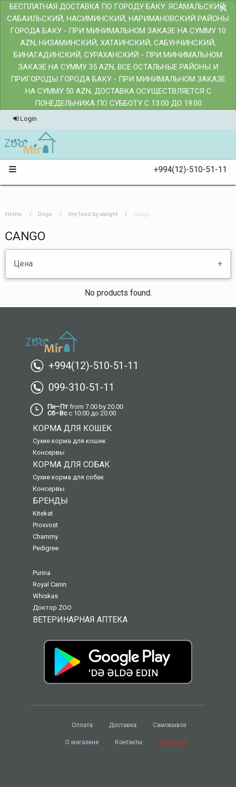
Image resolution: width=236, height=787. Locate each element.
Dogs (45, 214)
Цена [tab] (23, 263)
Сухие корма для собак (68, 477)
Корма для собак (71, 464)
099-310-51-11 (76, 387)
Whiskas (45, 596)
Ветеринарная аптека (80, 619)
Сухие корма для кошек (69, 441)
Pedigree (45, 548)
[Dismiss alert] (223, 8)
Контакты (128, 742)
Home (13, 214)
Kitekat (43, 513)
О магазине (82, 742)
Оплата (82, 725)
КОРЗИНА (172, 742)
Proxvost (45, 525)
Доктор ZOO (52, 607)
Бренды (50, 501)
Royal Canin (50, 584)
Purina (41, 573)
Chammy (45, 536)
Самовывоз (170, 725)
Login (25, 118)
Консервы (49, 452)
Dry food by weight (92, 214)
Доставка (123, 725)
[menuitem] (30, 143)
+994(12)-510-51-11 (186, 169)
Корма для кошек (72, 428)
